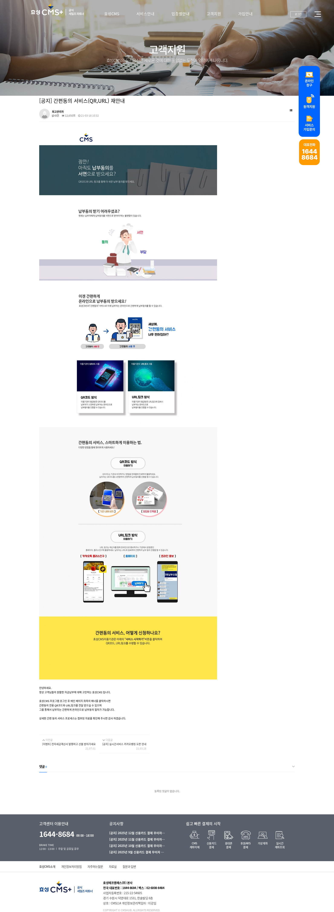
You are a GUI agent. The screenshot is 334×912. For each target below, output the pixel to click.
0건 (55, 115)
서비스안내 (145, 14)
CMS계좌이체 (194, 845)
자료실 (113, 866)
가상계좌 (263, 843)
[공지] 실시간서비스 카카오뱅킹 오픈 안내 (124, 744)
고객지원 (214, 14)
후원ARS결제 (245, 845)
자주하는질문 (95, 866)
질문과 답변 (129, 866)
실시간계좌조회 (280, 845)
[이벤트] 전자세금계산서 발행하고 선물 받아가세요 (69, 744)
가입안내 (245, 14)
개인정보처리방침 (71, 866)
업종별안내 (180, 14)
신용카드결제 (211, 845)
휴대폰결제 (228, 845)
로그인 (298, 14)
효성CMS (111, 14)
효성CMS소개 (47, 866)
